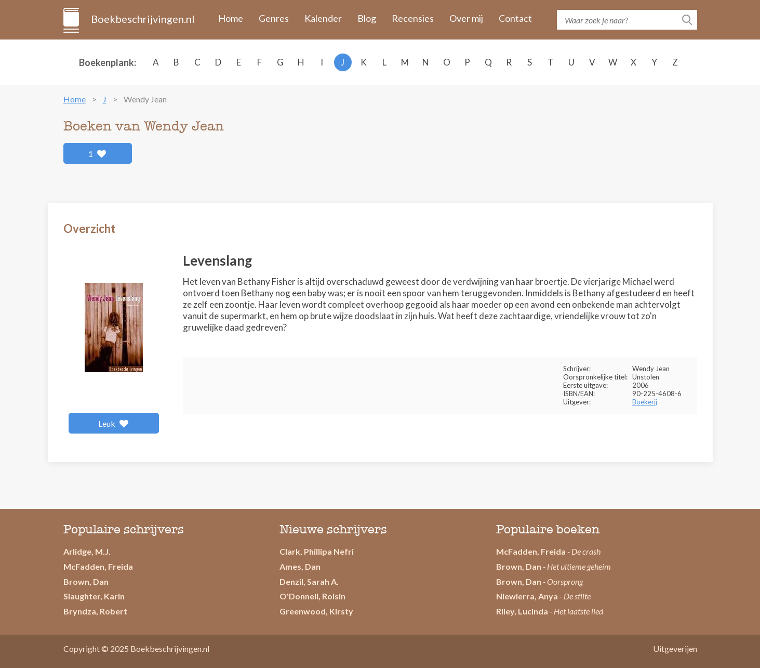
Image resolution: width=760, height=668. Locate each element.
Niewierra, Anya (527, 596)
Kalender (323, 18)
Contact (515, 18)
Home (230, 18)
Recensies (413, 18)
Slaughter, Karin (94, 596)
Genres (274, 18)
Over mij (466, 18)
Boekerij (644, 402)
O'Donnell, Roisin (312, 596)
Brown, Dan (86, 581)
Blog (366, 18)
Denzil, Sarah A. (309, 581)
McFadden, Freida (98, 566)
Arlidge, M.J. (87, 551)
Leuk (113, 423)
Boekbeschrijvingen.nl (142, 18)
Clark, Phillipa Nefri (316, 551)
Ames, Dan (300, 566)
